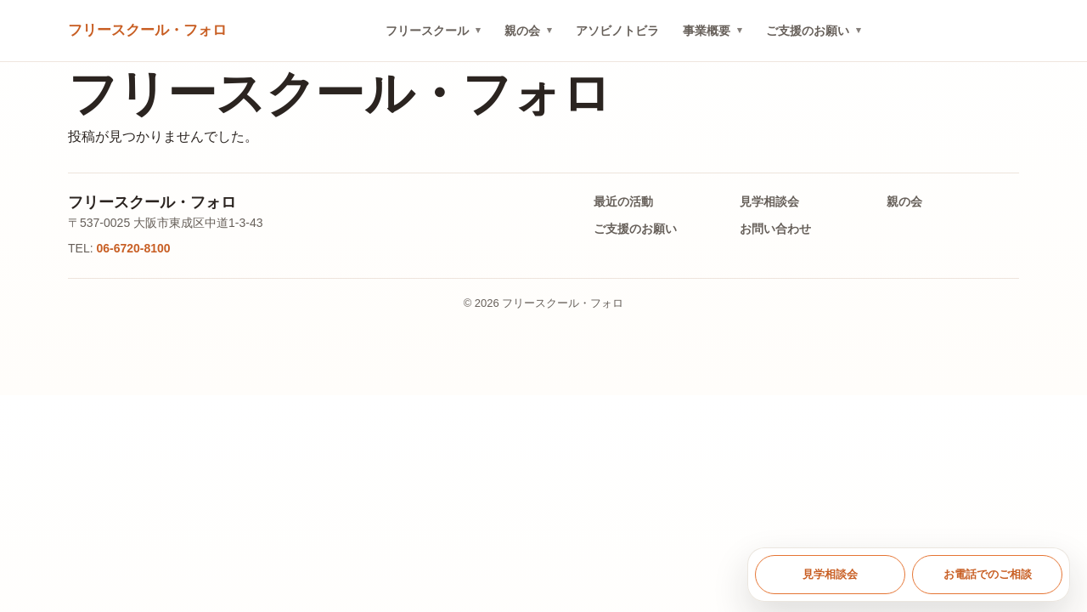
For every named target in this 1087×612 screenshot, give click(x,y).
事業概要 (706, 30)
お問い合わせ (775, 228)
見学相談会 (769, 201)
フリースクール (427, 30)
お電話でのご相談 (987, 574)
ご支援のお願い (807, 30)
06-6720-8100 (133, 248)
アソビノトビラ (617, 30)
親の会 (522, 30)
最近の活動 (623, 201)
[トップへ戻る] (147, 31)
